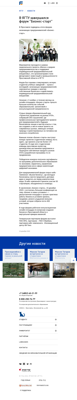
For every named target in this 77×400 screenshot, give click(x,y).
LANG (52, 3)
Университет (38, 331)
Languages (23, 342)
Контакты (23, 347)
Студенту (38, 320)
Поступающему (38, 325)
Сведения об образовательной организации (38, 353)
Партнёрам (23, 336)
